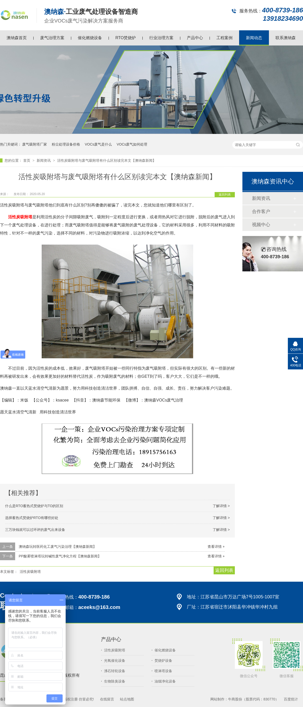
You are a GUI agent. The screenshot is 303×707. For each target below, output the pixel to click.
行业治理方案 (161, 38)
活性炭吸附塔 (30, 572)
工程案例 (224, 38)
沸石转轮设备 (113, 671)
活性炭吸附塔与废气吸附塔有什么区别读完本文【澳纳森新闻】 (106, 160)
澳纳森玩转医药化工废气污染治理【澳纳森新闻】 (57, 547)
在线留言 (107, 699)
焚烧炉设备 (162, 660)
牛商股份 (235, 699)
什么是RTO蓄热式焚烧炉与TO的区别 (34, 506)
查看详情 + (216, 547)
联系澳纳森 (285, 38)
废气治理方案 (52, 38)
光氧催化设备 (113, 660)
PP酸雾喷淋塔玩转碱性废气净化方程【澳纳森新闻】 (60, 556)
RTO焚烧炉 (125, 38)
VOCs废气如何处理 (132, 144)
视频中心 (261, 224)
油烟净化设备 (164, 681)
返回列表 (225, 194)
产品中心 (195, 38)
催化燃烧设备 (90, 38)
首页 (27, 160)
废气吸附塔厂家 (34, 144)
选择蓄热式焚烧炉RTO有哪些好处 (31, 518)
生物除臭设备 (113, 681)
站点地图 (127, 699)
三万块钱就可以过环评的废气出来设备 (35, 530)
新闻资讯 (44, 160)
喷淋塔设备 (162, 671)
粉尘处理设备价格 (66, 144)
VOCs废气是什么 (98, 144)
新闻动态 (254, 38)
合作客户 (261, 211)
